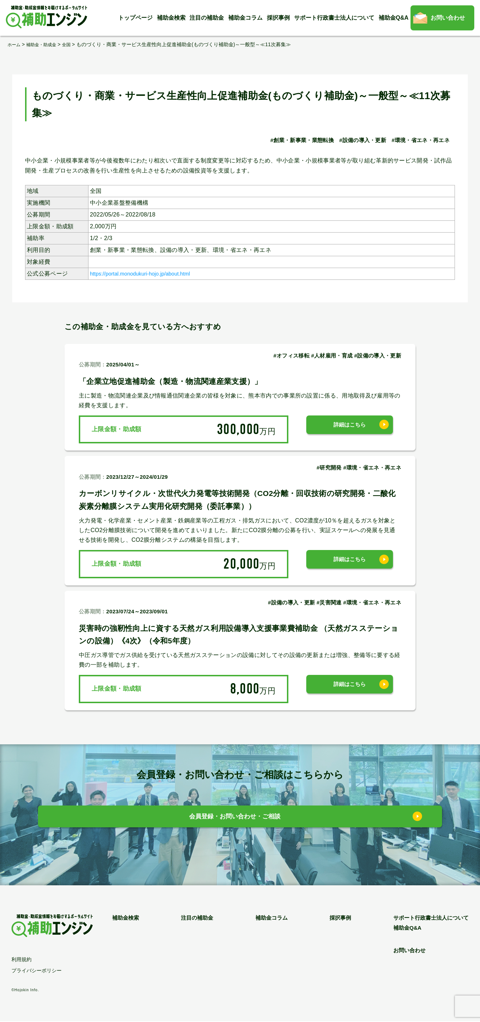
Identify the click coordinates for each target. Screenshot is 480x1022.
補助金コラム (245, 18)
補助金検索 (171, 18)
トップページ (135, 18)
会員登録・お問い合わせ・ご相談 (234, 818)
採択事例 (278, 18)
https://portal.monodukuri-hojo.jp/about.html (147, 274)
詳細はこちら (349, 429)
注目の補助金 (206, 18)
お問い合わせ (448, 18)
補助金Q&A (394, 18)
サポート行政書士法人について (334, 18)
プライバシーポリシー (36, 971)
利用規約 (21, 960)
